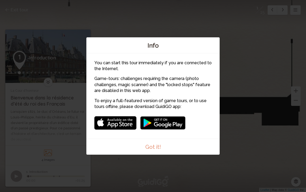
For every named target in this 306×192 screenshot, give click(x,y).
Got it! (153, 147)
